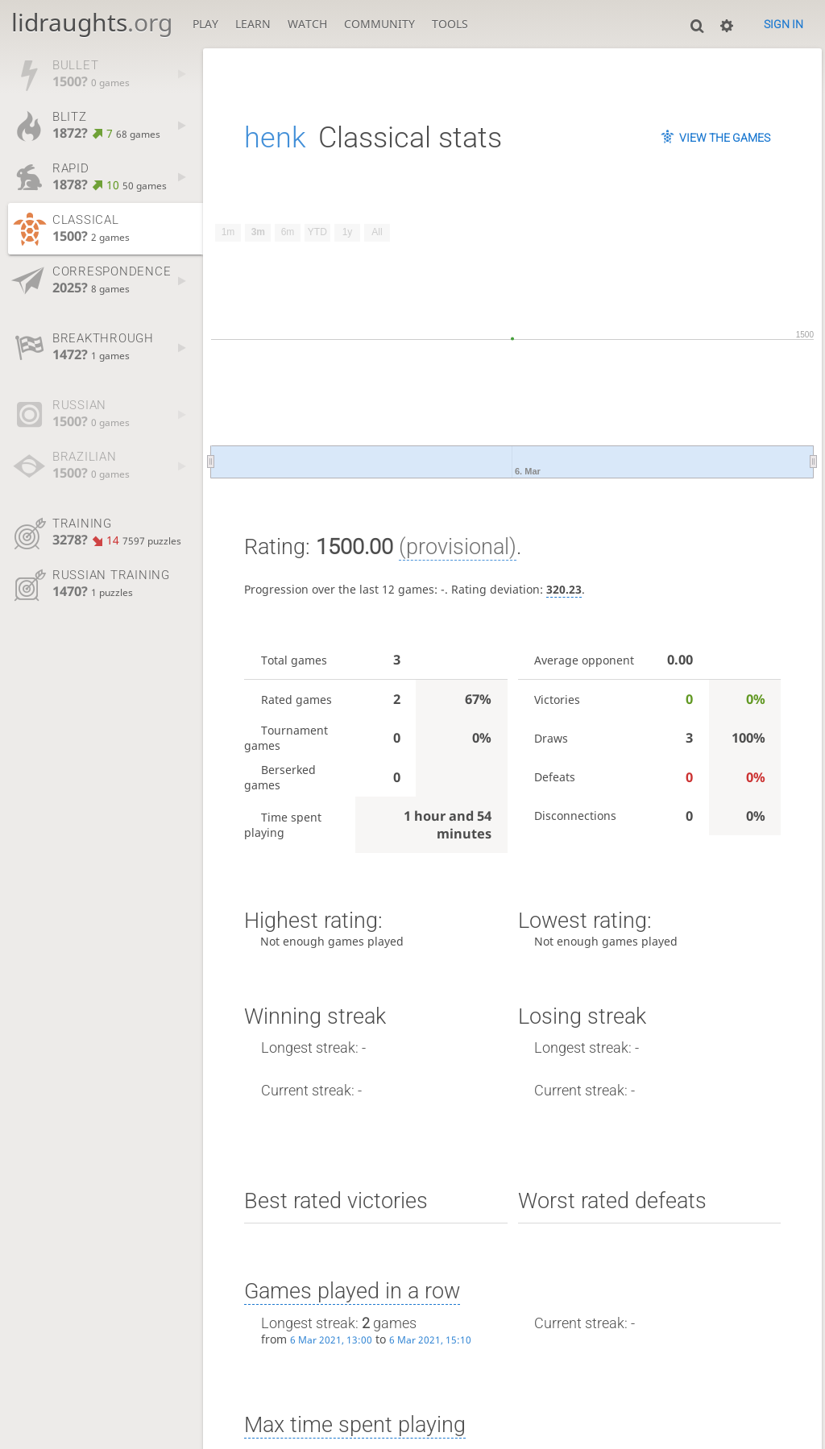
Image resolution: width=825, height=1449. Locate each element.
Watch (307, 23)
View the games (724, 137)
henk (275, 138)
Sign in (783, 24)
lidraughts (91, 22)
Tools (450, 23)
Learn (253, 23)
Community (379, 23)
